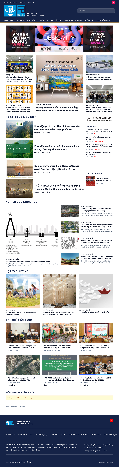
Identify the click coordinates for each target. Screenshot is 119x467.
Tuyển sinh (31, 2)
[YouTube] (113, 2)
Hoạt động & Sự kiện (35, 20)
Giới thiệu (20, 20)
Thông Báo (89, 20)
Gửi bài (15, 2)
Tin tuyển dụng (103, 20)
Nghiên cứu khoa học (73, 20)
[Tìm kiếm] (95, 11)
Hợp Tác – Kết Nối (54, 20)
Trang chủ (8, 20)
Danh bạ (22, 2)
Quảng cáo (7, 2)
